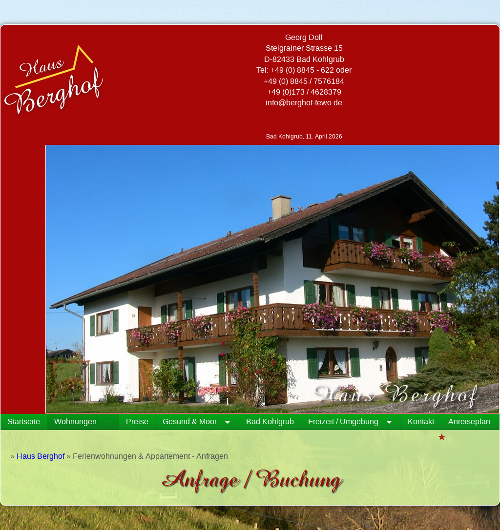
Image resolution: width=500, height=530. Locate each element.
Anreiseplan (469, 421)
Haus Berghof (40, 456)
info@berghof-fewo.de (304, 102)
